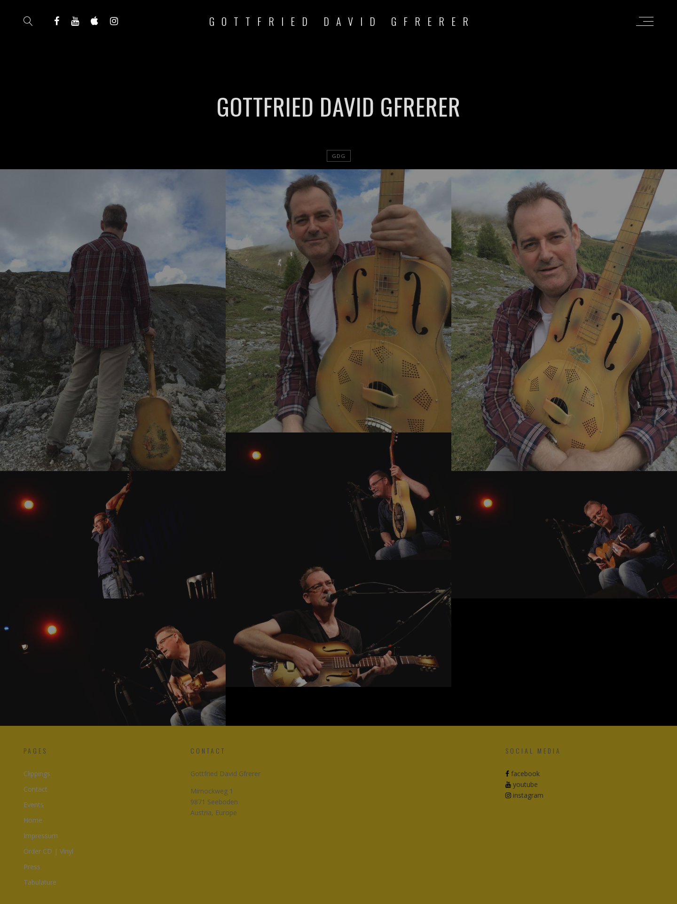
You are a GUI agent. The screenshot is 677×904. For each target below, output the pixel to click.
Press (32, 866)
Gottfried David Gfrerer (342, 21)
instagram (524, 795)
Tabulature (40, 882)
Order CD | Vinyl (48, 851)
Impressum (41, 835)
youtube (521, 784)
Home (33, 820)
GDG (339, 155)
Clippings (37, 773)
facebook (522, 773)
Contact (35, 789)
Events (34, 804)
